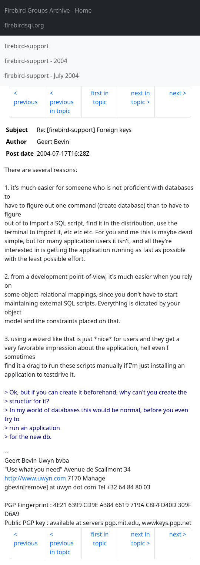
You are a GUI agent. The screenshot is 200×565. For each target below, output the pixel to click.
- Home (48, 10)
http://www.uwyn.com (35, 478)
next (175, 93)
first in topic (100, 97)
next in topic (140, 97)
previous (25, 102)
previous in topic (61, 106)
